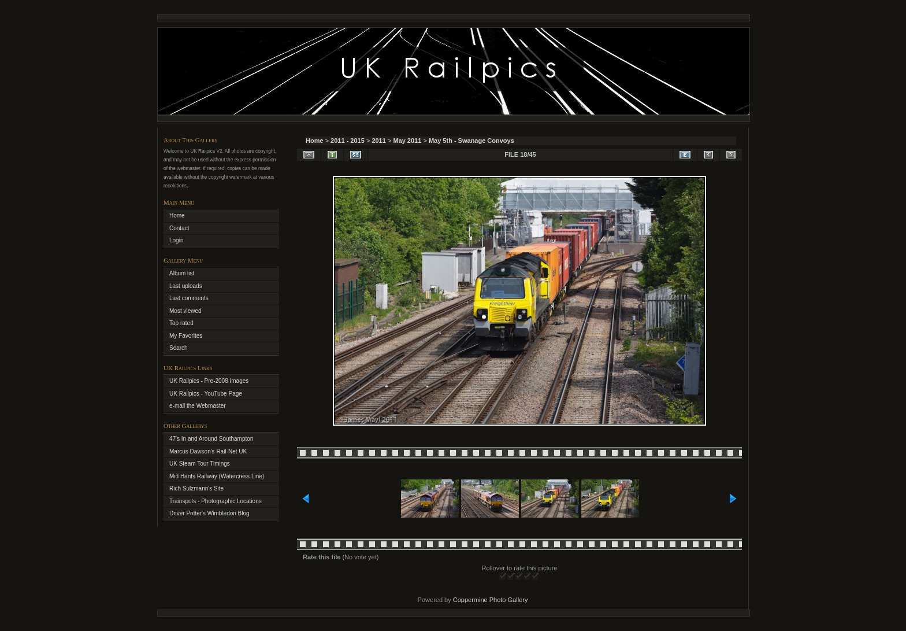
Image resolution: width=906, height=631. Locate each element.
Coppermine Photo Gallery (490, 599)
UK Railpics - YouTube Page (205, 393)
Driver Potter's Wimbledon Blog (209, 513)
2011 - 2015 (348, 140)
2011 (378, 140)
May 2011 (407, 140)
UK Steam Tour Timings (199, 463)
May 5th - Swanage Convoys (471, 140)
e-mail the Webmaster (197, 406)
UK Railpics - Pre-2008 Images (208, 381)
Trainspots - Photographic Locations (215, 501)
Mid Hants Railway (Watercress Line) (216, 476)
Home (315, 140)
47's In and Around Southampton (211, 439)
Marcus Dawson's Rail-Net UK (208, 451)
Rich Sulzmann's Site (196, 488)
